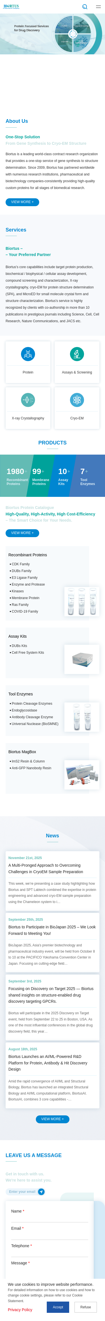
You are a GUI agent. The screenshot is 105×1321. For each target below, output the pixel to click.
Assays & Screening (77, 372)
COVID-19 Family (25, 611)
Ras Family (20, 605)
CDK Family (21, 564)
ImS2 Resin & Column (28, 761)
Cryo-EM (76, 418)
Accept (58, 1307)
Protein (28, 372)
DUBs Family (21, 571)
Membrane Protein (25, 598)
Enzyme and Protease (28, 584)
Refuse (85, 1307)
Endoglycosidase (24, 710)
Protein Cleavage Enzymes (32, 704)
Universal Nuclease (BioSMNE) (35, 724)
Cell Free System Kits (28, 653)
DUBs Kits (19, 646)
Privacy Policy (20, 1309)
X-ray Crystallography (28, 418)
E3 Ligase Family (25, 578)
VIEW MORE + (22, 202)
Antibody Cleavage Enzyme (32, 717)
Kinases (18, 591)
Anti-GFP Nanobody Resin (31, 768)
